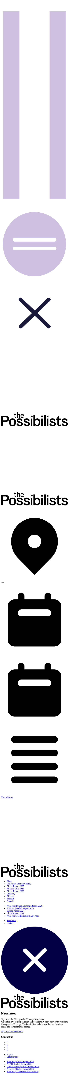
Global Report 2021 (15, 913)
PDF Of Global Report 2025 (19, 1064)
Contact (10, 923)
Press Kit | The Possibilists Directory (23, 916)
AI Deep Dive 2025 (15, 889)
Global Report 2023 (15, 891)
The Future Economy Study (19, 884)
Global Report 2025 (15, 886)
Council (10, 901)
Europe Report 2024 (15, 911)
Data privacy (12, 1057)
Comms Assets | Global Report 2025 (23, 1066)
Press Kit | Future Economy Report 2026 (24, 906)
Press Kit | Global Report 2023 (20, 1069)
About (9, 881)
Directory (11, 893)
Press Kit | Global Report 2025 (20, 908)
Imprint (10, 1054)
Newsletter (11, 920)
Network (10, 898)
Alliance (10, 896)
